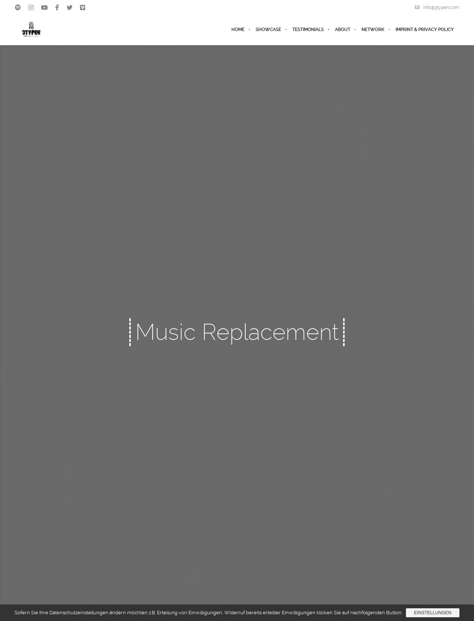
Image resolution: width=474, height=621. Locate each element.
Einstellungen (432, 612)
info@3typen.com (437, 7)
